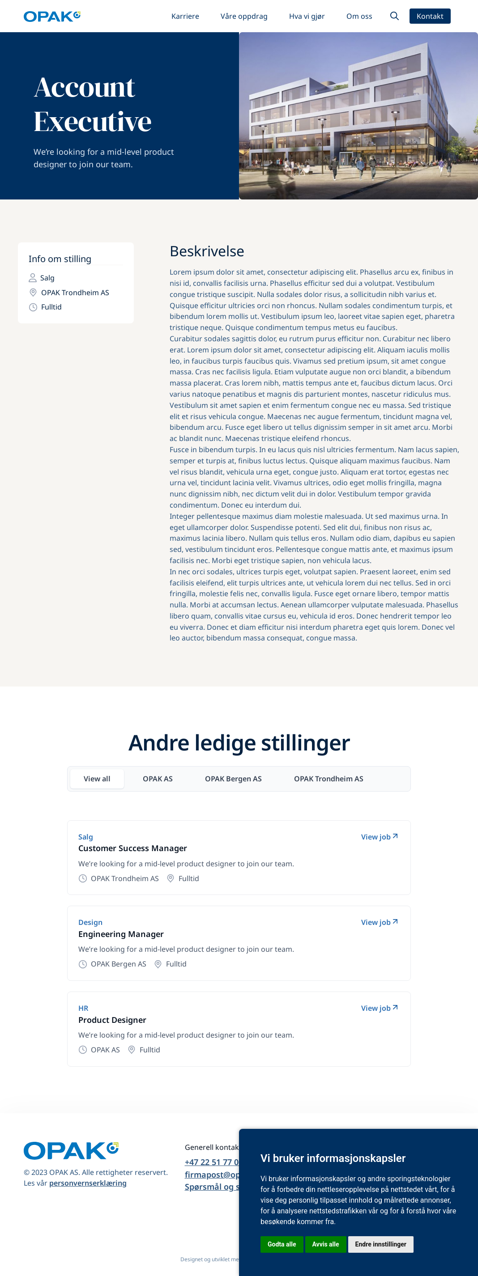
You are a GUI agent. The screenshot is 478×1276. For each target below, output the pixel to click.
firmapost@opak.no (224, 1174)
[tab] (97, 778)
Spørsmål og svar (219, 1186)
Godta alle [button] (282, 1244)
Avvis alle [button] (325, 1244)
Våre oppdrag (244, 16)
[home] (52, 16)
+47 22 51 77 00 (214, 1162)
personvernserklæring (88, 1183)
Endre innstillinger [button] (380, 1244)
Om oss (359, 16)
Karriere (185, 16)
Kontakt (430, 16)
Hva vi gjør (307, 16)
